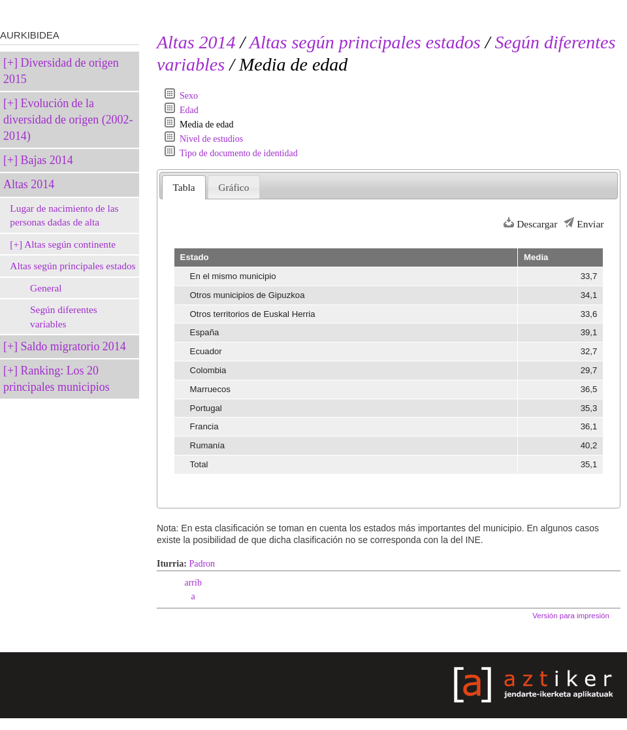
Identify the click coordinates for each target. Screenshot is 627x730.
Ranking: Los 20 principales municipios (56, 378)
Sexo (189, 96)
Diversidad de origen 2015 (61, 71)
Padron (202, 564)
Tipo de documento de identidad (239, 153)
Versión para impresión (570, 616)
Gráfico (233, 187)
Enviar (590, 223)
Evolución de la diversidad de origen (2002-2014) (68, 119)
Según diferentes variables (63, 316)
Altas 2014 (28, 184)
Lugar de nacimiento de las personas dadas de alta (64, 215)
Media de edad (206, 124)
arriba (192, 589)
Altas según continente (70, 244)
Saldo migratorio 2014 (73, 346)
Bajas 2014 (47, 160)
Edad (189, 110)
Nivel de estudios (211, 139)
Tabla (184, 187)
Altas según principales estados (72, 265)
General (46, 287)
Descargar (537, 223)
